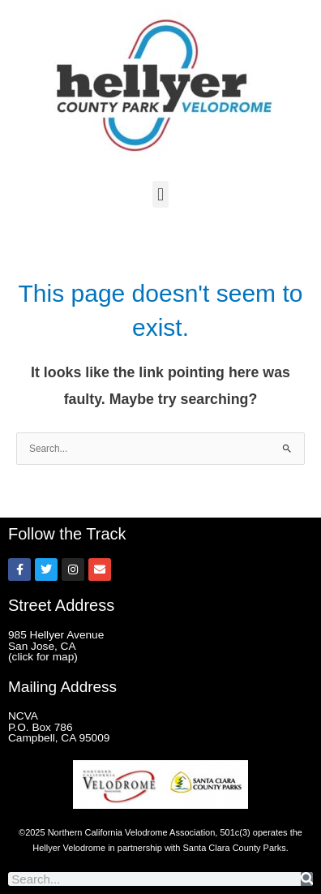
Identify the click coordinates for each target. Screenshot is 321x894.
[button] (160, 194)
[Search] (307, 879)
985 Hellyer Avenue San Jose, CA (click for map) (56, 646)
